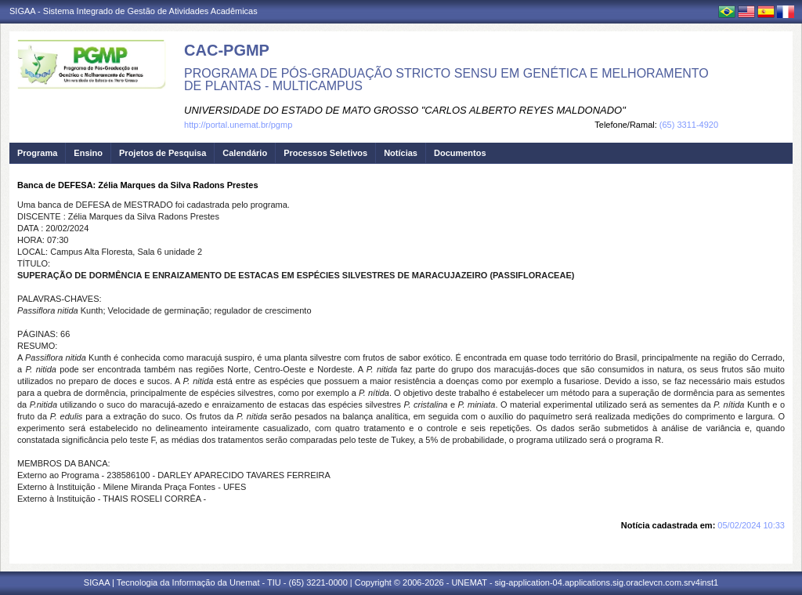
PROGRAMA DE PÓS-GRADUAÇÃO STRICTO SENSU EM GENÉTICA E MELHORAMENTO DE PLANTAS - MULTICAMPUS (446, 80)
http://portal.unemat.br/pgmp (238, 124)
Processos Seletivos (325, 153)
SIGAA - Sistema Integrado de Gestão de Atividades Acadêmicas (133, 11)
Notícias (400, 153)
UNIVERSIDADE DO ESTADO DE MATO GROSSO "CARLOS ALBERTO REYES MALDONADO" (405, 110)
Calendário (244, 153)
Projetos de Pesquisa (162, 153)
